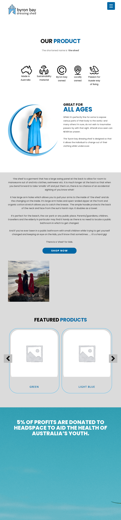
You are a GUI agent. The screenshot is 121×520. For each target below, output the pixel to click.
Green (34, 386)
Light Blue (87, 386)
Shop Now (59, 250)
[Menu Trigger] (111, 6)
